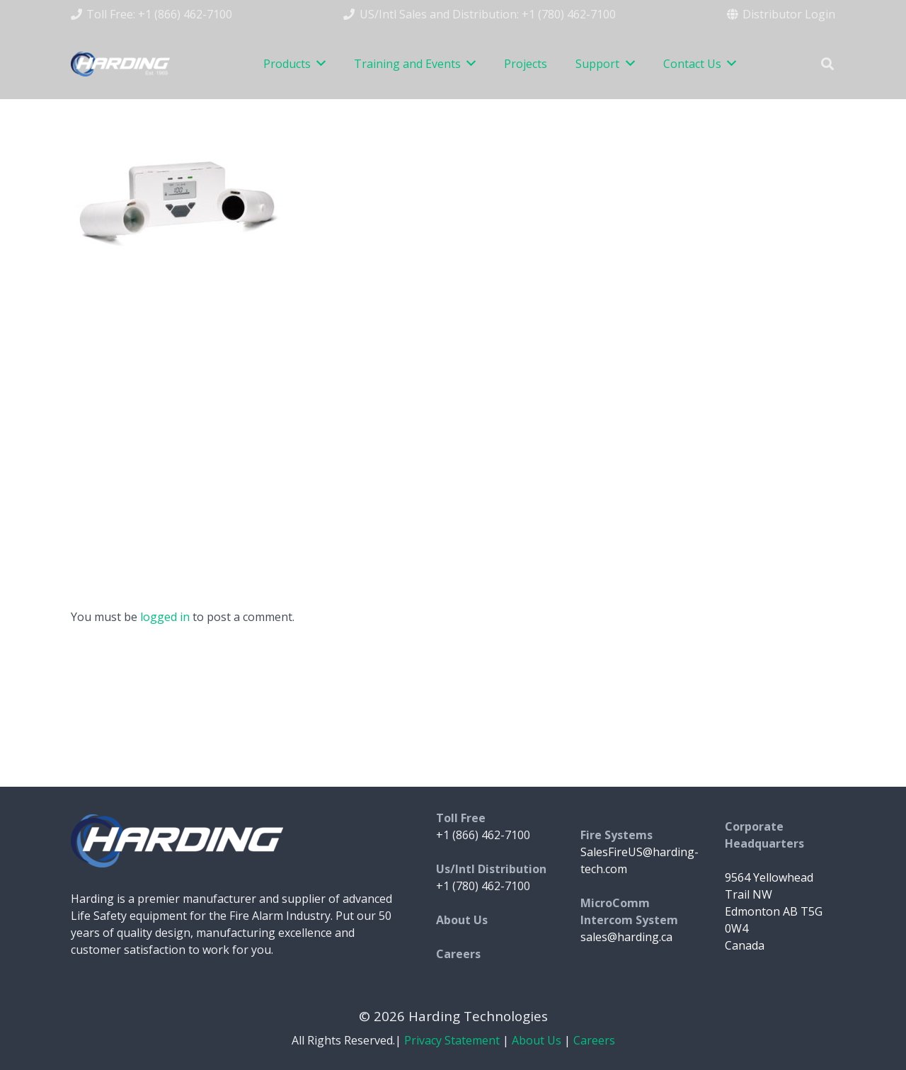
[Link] (120, 64)
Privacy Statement (452, 1040)
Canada (744, 945)
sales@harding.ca (626, 937)
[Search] (827, 64)
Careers (594, 1040)
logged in (165, 617)
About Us (536, 1040)
